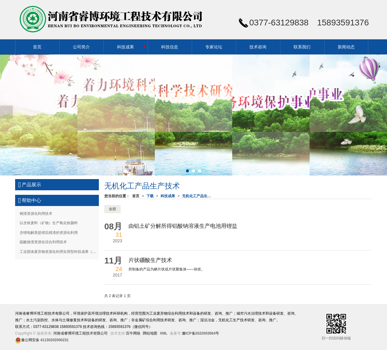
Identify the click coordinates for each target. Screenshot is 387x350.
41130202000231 (42, 340)
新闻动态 (346, 46)
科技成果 (125, 46)
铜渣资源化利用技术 (36, 213)
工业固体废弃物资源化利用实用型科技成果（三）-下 (62, 252)
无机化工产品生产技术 (198, 196)
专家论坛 (213, 46)
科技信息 (169, 46)
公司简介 (81, 46)
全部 (112, 209)
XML (163, 333)
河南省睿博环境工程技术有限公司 (80, 333)
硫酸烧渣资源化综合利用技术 (43, 242)
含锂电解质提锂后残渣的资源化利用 (49, 233)
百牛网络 (133, 333)
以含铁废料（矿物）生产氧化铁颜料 (49, 223)
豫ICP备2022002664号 (200, 333)
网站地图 (150, 333)
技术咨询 (257, 46)
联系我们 (302, 46)
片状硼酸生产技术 (150, 260)
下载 (150, 196)
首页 (37, 46)
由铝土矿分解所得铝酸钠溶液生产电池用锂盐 (182, 226)
